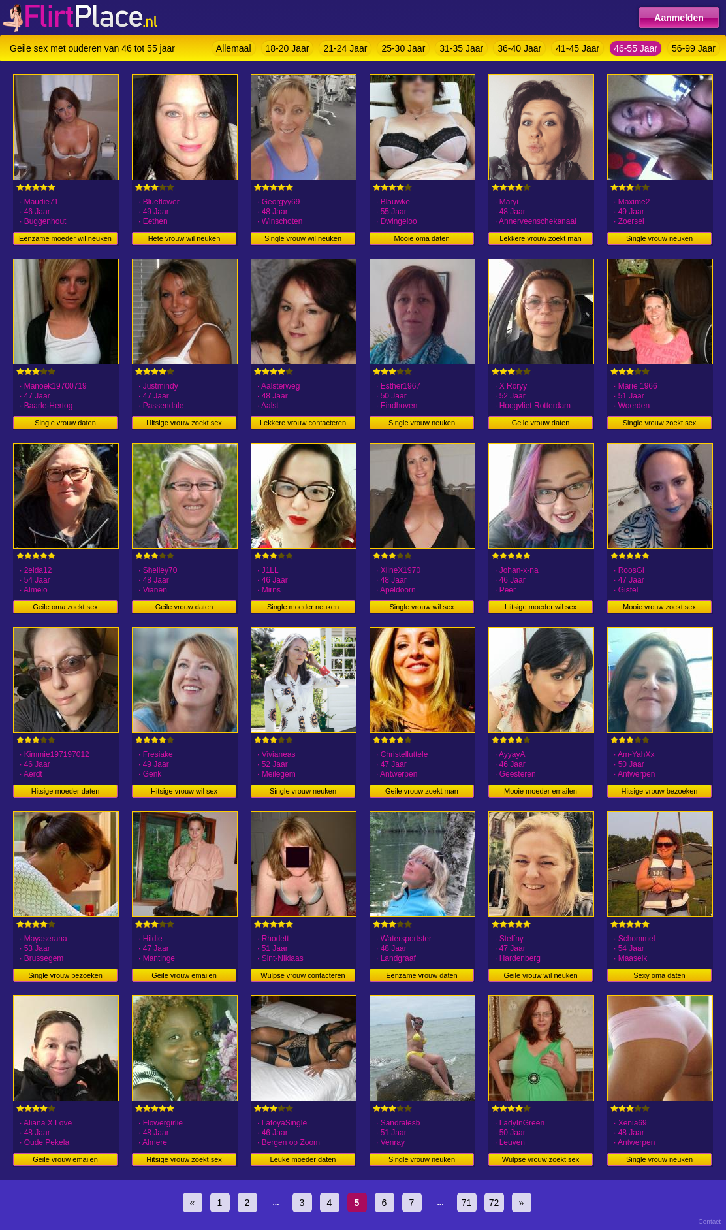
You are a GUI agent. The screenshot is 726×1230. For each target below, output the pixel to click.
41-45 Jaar (577, 48)
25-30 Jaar (403, 48)
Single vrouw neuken (659, 238)
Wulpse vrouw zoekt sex (540, 1159)
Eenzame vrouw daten (421, 975)
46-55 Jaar (635, 48)
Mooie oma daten (422, 238)
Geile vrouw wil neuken (540, 975)
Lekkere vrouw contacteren (303, 423)
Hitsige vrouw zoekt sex (184, 423)
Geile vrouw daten (541, 423)
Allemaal (233, 48)
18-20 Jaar (287, 48)
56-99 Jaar (694, 48)
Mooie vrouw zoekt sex (659, 607)
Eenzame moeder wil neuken (65, 238)
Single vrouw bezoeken (65, 975)
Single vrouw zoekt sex (660, 423)
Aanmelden (678, 17)
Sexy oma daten (659, 975)
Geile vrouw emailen (184, 975)
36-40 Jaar (519, 48)
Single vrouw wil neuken (302, 238)
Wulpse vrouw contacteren (302, 975)
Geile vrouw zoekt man (421, 791)
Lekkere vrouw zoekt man (540, 238)
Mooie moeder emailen (540, 791)
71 (467, 1202)
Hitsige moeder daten (65, 791)
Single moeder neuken (303, 607)
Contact (710, 1221)
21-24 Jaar (345, 48)
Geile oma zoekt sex (65, 607)
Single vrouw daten (65, 423)
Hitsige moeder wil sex (540, 607)
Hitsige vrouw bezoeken (660, 791)
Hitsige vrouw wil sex (184, 791)
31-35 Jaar (461, 48)
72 (494, 1202)
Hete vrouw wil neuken (184, 238)
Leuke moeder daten (303, 1159)
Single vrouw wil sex (421, 607)
